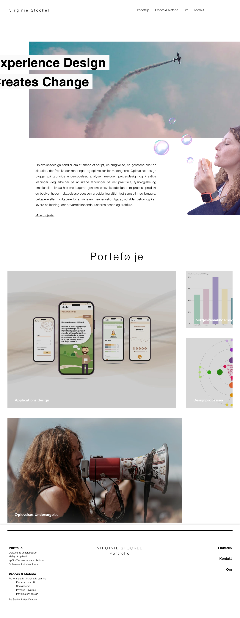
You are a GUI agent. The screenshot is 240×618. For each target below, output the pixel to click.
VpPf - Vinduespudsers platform (26, 560)
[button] (166, 10)
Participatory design (27, 593)
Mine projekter (44, 215)
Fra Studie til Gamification (23, 599)
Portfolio (16, 548)
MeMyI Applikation (19, 556)
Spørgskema (23, 585)
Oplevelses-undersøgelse (23, 552)
